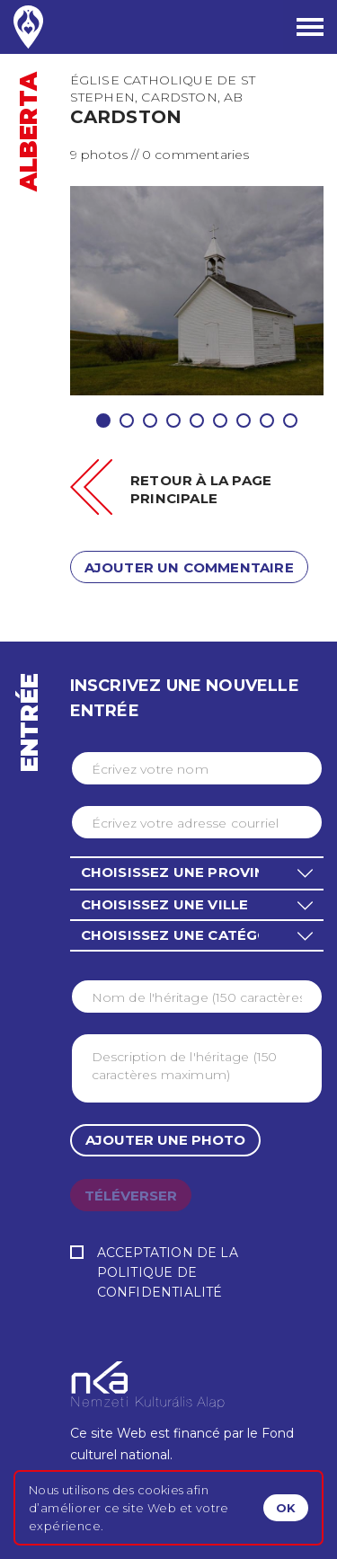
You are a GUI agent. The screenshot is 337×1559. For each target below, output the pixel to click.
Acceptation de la (197, 1274)
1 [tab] (103, 420)
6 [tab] (220, 420)
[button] (197, 872)
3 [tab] (150, 420)
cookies (160, 1490)
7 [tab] (243, 420)
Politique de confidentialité (160, 1282)
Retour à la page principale (200, 489)
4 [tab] (173, 420)
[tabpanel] (197, 290)
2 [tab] (127, 420)
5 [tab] (197, 420)
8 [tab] (267, 420)
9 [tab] (290, 420)
